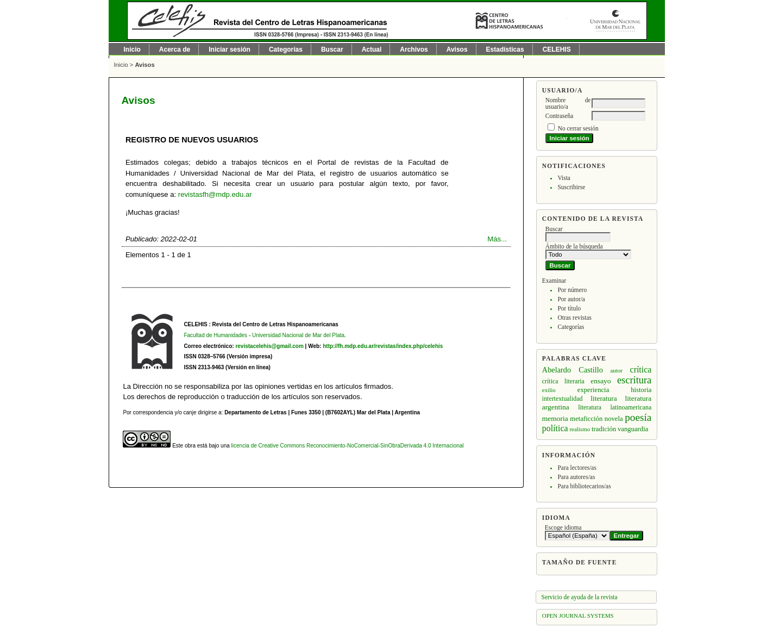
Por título (569, 308)
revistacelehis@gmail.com (269, 346)
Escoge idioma (563, 527)
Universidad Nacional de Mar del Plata (298, 335)
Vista (563, 178)
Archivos (414, 49)
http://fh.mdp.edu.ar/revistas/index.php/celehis (383, 346)
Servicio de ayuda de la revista (580, 597)
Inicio (132, 49)
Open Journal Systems (578, 615)
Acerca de (174, 49)
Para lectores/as (576, 467)
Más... (497, 239)
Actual (372, 49)
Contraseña (559, 116)
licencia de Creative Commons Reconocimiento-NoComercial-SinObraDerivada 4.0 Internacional (347, 446)
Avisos (457, 49)
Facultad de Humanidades (215, 335)
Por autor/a (571, 299)
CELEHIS (557, 49)
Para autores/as (576, 477)
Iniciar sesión (229, 49)
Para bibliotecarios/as (584, 486)
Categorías (570, 327)
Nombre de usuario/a (568, 103)
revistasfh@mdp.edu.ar (215, 194)
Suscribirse (571, 187)
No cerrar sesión (578, 128)
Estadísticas (505, 49)
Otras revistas (574, 317)
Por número (572, 290)
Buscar (332, 49)
